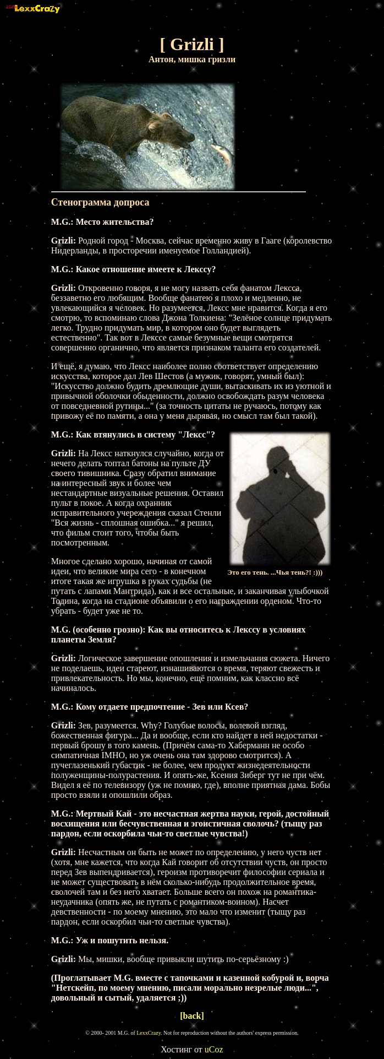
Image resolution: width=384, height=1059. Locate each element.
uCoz (214, 1049)
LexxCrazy (148, 1033)
